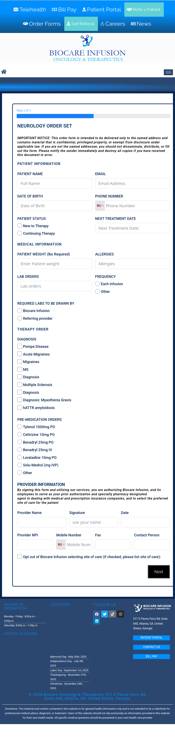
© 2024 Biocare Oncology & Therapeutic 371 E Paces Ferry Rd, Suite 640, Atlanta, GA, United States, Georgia (87, 696)
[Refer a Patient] (144, 9)
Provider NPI (27, 535)
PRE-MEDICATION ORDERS (39, 419)
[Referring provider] (19, 318)
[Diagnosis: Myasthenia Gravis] (19, 399)
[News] (142, 24)
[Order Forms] (42, 24)
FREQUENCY (105, 276)
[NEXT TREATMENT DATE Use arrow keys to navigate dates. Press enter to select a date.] (132, 228)
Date (125, 513)
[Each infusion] (97, 283)
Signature (77, 513)
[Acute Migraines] (19, 353)
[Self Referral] (81, 24)
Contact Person (146, 535)
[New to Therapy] (19, 225)
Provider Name (29, 513)
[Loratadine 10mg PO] (19, 457)
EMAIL (100, 174)
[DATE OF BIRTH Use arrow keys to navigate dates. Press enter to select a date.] (54, 206)
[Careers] (113, 24)
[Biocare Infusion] (19, 310)
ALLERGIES (104, 254)
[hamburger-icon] (168, 72)
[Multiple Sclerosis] (19, 384)
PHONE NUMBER (109, 196)
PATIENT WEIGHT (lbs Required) (43, 254)
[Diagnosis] (19, 376)
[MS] (19, 369)
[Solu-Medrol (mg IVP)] (19, 465)
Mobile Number (68, 535)
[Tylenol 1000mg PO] (19, 426)
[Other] (97, 291)
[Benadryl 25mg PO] (19, 442)
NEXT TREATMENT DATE (115, 218)
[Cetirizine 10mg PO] (19, 434)
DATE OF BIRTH (30, 196)
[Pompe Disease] (19, 346)
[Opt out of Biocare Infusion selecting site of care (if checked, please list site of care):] (19, 556)
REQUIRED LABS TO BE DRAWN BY (45, 303)
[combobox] (100, 206)
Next (158, 571)
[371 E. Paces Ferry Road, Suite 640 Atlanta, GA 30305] (69, 630)
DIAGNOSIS (26, 339)
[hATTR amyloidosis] (19, 407)
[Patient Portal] (102, 9)
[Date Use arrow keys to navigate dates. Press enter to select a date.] (145, 522)
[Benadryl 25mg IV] (19, 449)
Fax (98, 535)
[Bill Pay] (64, 9)
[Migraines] (19, 361)
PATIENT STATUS (31, 218)
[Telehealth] (30, 9)
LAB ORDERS (28, 276)
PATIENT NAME (30, 174)
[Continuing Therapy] (19, 233)
